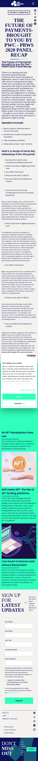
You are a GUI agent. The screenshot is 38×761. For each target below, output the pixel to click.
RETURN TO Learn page (19, 12)
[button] (33, 3)
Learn (4, 716)
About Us (5, 713)
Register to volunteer (9, 719)
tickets (31, 749)
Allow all (19, 397)
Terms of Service (10, 730)
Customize (19, 403)
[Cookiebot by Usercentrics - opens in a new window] (27, 356)
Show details (26, 390)
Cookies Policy (9, 733)
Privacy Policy (13, 693)
